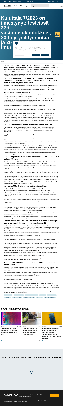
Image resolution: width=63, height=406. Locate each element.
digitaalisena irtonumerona (31, 74)
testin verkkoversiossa (34, 85)
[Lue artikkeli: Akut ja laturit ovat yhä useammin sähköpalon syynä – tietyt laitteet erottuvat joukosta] (31, 325)
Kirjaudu (57, 1)
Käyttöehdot (20, 400)
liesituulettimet (35, 250)
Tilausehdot (13, 400)
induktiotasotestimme (29, 248)
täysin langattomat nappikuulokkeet (24, 188)
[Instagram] (38, 400)
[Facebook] (34, 400)
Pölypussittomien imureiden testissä (11, 161)
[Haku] (42, 5)
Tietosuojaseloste (8, 401)
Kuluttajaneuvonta (22, 401)
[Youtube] (45, 400)
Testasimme (6, 225)
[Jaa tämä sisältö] (5, 61)
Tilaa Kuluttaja (55, 395)
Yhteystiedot (7, 400)
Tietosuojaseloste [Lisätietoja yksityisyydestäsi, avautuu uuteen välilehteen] (34, 51)
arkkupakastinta (30, 267)
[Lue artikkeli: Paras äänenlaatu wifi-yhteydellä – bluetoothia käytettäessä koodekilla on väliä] (11, 325)
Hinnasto (15, 401)
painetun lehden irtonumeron (50, 74)
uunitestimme (42, 248)
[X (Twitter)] (41, 400)
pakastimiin (34, 288)
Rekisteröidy (51, 1)
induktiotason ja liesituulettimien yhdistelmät (20, 250)
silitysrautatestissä (7, 128)
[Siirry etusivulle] (8, 6)
